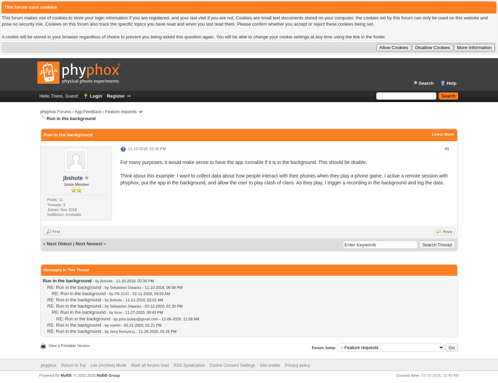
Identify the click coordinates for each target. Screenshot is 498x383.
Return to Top (73, 365)
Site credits (270, 365)
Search (426, 83)
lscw (118, 312)
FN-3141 (121, 294)
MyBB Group (108, 375)
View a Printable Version (69, 346)
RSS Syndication (189, 365)
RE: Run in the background (74, 287)
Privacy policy (297, 365)
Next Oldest (59, 243)
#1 (447, 149)
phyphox (48, 365)
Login (96, 96)
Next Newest (88, 243)
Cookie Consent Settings (232, 365)
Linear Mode (443, 134)
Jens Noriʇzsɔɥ (122, 331)
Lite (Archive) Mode (109, 365)
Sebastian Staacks (125, 287)
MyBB (66, 375)
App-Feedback (88, 111)
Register (116, 96)
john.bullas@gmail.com (138, 319)
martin (115, 325)
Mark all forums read (150, 365)
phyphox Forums (55, 111)
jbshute (73, 178)
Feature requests (121, 111)
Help (451, 83)
